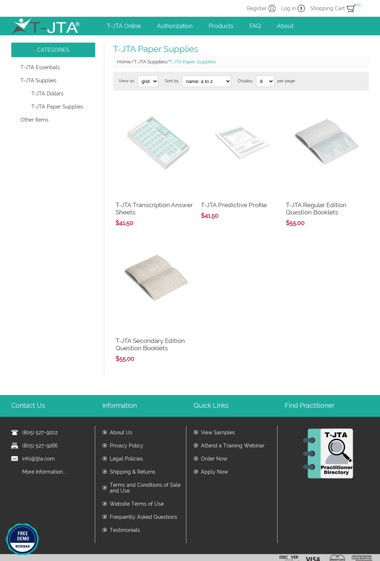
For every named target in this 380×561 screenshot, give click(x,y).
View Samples (218, 404)
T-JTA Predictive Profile (234, 190)
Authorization (175, 26)
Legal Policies (126, 430)
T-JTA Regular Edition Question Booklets (316, 194)
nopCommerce (358, 544)
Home (124, 61)
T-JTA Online (124, 26)
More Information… (43, 443)
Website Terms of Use (137, 475)
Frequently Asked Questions (143, 488)
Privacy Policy (126, 417)
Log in (288, 8)
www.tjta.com (153, 552)
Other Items (34, 120)
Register (257, 8)
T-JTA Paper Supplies (57, 107)
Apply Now (214, 443)
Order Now (214, 430)
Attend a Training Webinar (232, 417)
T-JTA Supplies (38, 80)
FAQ (255, 26)
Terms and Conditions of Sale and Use (145, 459)
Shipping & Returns (132, 443)
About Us (121, 404)
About (285, 26)
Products (221, 26)
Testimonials (125, 501)
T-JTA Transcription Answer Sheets (154, 194)
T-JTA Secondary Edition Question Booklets (150, 315)
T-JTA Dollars (47, 93)
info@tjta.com (38, 430)
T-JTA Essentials (40, 67)
